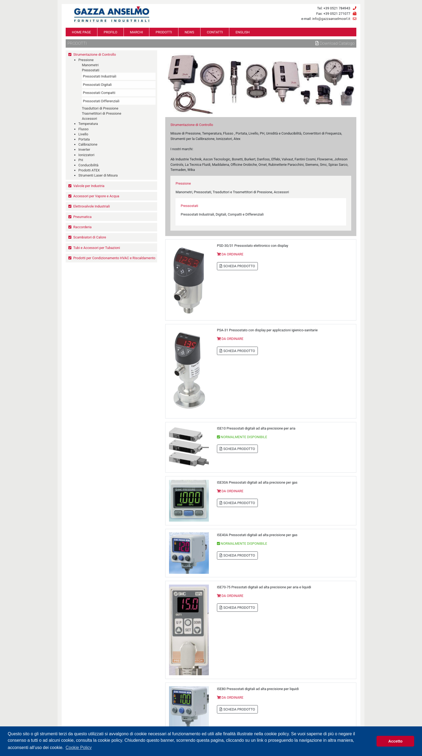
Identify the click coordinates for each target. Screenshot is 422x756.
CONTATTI (215, 32)
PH (80, 160)
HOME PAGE (81, 32)
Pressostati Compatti (99, 93)
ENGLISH (242, 32)
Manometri (90, 65)
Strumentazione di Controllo (94, 54)
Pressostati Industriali (99, 76)
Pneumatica (82, 217)
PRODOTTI (164, 32)
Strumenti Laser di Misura (98, 175)
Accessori (89, 119)
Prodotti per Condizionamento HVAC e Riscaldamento (114, 258)
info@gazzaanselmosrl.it (331, 19)
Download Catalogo (335, 43)
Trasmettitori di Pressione (101, 113)
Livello (83, 134)
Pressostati (90, 70)
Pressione (86, 60)
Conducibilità (88, 165)
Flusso (83, 129)
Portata (84, 139)
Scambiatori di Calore (89, 237)
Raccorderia (82, 227)
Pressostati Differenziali (101, 101)
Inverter (84, 149)
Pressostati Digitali (97, 85)
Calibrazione (87, 144)
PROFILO (110, 32)
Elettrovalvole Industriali (91, 206)
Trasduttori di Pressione (100, 108)
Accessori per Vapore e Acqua (96, 196)
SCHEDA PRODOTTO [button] (237, 266)
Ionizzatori (86, 155)
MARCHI (136, 32)
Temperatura (88, 124)
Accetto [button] (395, 741)
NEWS (189, 32)
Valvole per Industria (88, 186)
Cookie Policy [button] (79, 747)
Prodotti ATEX (89, 170)
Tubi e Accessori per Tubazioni (96, 248)
